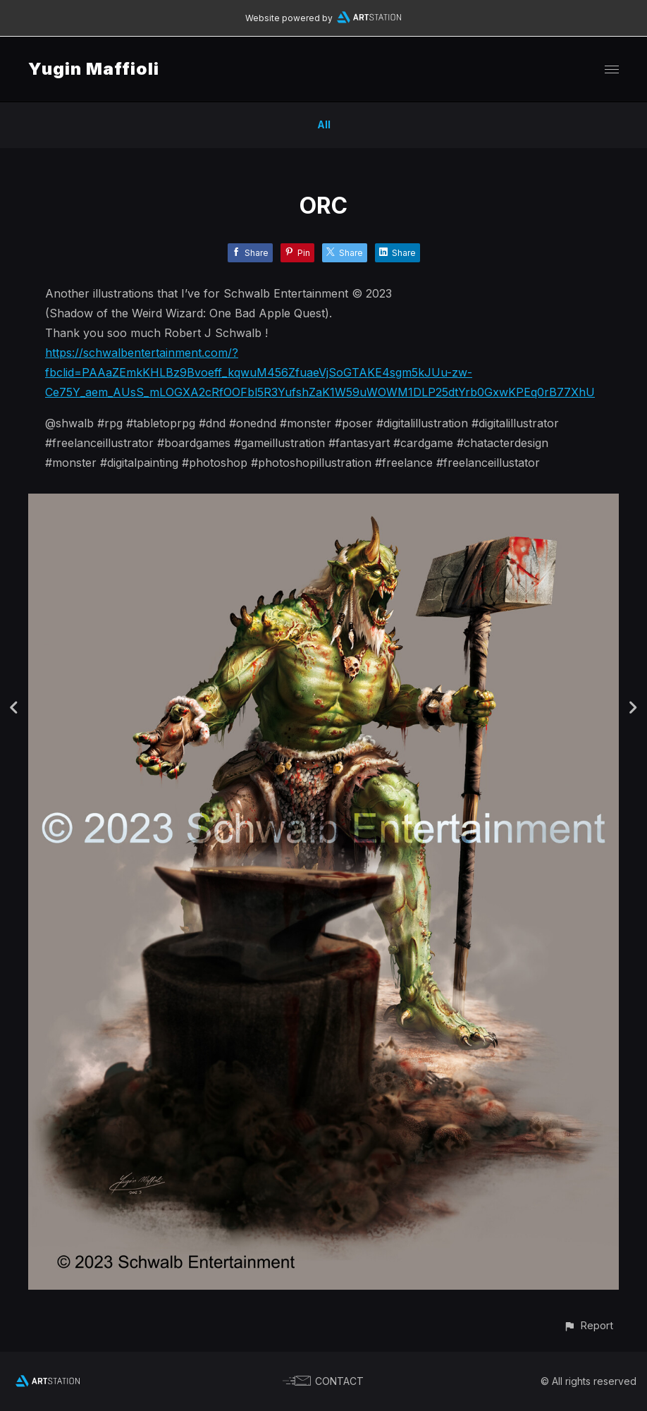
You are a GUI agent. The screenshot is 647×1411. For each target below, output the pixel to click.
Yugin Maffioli (93, 69)
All (324, 124)
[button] (588, 1325)
